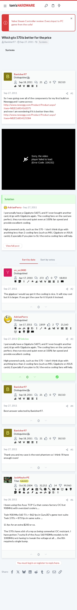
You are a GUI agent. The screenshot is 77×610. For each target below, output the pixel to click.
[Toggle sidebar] (66, 6)
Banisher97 (10, 42)
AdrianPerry (14, 207)
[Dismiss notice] (71, 19)
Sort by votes (47, 259)
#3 (72, 339)
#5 (72, 449)
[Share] (67, 93)
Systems (43, 42)
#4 (72, 406)
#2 (72, 289)
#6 (72, 500)
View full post (12, 245)
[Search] (72, 5)
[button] (5, 6)
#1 (72, 93)
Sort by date (28, 259)
